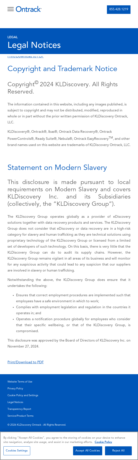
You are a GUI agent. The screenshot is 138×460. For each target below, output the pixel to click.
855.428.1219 (118, 9)
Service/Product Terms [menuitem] (20, 416)
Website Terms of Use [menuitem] (20, 382)
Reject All (118, 450)
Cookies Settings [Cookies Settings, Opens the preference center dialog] (17, 450)
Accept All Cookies (87, 450)
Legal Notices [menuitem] (15, 402)
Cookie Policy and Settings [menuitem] (23, 395)
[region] (69, 446)
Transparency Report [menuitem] (19, 409)
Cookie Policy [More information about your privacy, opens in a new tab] (103, 442)
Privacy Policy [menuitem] (15, 388)
